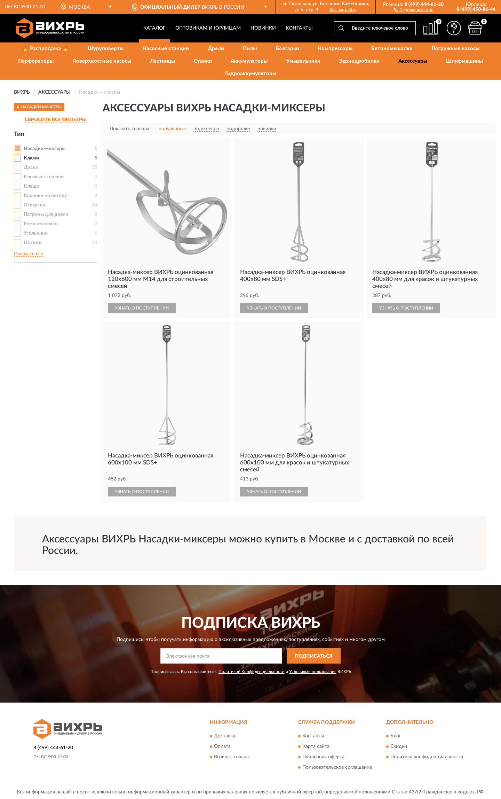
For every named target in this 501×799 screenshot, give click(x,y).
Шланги (33, 242)
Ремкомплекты (41, 223)
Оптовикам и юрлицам (208, 28)
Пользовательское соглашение (337, 767)
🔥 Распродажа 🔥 (45, 48)
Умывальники (303, 61)
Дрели (216, 48)
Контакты (299, 28)
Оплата (222, 746)
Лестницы (162, 61)
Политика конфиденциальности (426, 756)
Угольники (36, 233)
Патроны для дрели (46, 214)
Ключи (31, 158)
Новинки (263, 28)
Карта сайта (315, 746)
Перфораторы (36, 61)
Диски (31, 167)
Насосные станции (165, 48)
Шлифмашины (464, 61)
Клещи (31, 186)
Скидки (398, 746)
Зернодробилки (359, 61)
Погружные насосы (455, 48)
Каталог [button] (154, 28)
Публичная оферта (323, 756)
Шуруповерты (106, 48)
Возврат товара (231, 756)
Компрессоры (335, 48)
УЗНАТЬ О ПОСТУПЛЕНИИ (142, 308)
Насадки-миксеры (44, 148)
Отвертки (35, 205)
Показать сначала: (130, 128)
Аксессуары (412, 61)
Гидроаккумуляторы (250, 73)
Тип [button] (19, 134)
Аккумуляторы (249, 61)
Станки (203, 61)
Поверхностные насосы (101, 61)
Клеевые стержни (44, 176)
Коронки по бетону (45, 195)
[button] (413, 9)
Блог (395, 736)
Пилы (250, 48)
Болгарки (287, 48)
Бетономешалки (392, 48)
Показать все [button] (28, 253)
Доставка (224, 736)
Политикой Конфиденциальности (251, 671)
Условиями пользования (312, 671)
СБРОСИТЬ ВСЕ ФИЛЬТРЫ (56, 119)
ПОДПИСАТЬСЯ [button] (314, 656)
